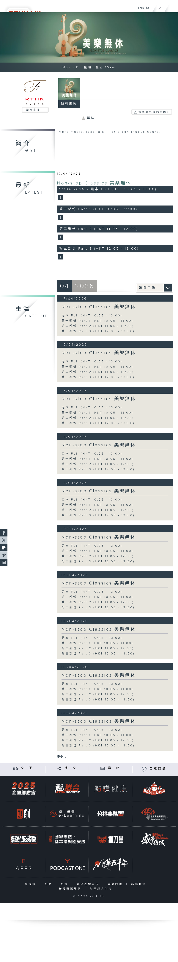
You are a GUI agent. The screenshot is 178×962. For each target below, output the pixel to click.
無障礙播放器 (71, 889)
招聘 (49, 884)
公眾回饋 (158, 769)
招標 (65, 884)
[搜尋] (159, 7)
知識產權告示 (89, 884)
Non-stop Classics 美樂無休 (94, 183)
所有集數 (69, 104)
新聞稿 (31, 884)
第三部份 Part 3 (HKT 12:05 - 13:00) (98, 331)
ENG (141, 8)
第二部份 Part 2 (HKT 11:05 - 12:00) (98, 326)
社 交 (70, 768)
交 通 (27, 768)
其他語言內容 (102, 889)
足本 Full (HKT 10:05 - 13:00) (92, 315)
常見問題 (116, 884)
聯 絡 (114, 768)
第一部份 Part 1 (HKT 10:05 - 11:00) (97, 321)
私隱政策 (139, 884)
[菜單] (172, 6)
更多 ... (61, 757)
